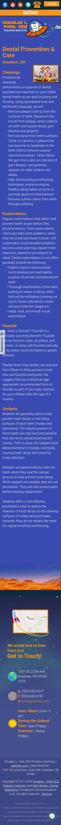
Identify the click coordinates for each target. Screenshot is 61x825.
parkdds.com (19, 765)
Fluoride (9, 326)
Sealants (10, 408)
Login (51, 4)
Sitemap (46, 794)
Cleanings (11, 72)
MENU (30, 13)
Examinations (14, 213)
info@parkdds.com (35, 701)
